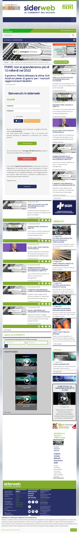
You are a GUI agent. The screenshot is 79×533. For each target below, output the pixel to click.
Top (12, 62)
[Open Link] (11, 7)
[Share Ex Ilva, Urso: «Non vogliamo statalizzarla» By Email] (39, 261)
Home (6, 62)
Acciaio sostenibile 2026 (61, 364)
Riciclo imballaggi (59, 436)
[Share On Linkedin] (42, 220)
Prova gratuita (27, 143)
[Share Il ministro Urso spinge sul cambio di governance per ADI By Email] (39, 304)
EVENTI (17, 501)
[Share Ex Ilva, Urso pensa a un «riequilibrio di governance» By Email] (39, 326)
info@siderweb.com (11, 510)
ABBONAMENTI (19, 502)
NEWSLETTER (19, 506)
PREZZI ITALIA (19, 496)
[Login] (6, 346)
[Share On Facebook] (49, 220)
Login (18, 121)
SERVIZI (18, 499)
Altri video (7, 412)
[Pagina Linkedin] (29, 502)
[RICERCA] (73, 35)
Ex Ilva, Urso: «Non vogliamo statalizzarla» (38, 248)
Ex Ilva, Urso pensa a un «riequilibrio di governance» (39, 311)
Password (10, 111)
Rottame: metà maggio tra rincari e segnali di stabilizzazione (62, 240)
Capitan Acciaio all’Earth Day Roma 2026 (58, 458)
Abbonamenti (27, 158)
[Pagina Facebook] (36, 502)
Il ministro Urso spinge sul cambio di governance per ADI (39, 290)
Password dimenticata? (33, 121)
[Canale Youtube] (29, 511)
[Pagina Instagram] (33, 502)
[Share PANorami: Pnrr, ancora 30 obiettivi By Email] (39, 241)
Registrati (27, 186)
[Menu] (73, 19)
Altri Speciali (57, 371)
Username (10, 106)
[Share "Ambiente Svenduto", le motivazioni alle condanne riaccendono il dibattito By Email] (39, 283)
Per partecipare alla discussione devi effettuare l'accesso (20, 339)
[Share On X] (46, 220)
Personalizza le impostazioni (10, 530)
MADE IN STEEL (19, 504)
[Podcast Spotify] (33, 511)
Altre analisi (57, 344)
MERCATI (18, 497)
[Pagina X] (29, 506)
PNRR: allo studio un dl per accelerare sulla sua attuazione (38, 206)
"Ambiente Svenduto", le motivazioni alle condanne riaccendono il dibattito (38, 269)
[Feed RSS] (36, 511)
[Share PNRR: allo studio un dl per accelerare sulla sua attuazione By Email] (39, 220)
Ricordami (17, 116)
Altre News (7, 330)
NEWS (17, 494)
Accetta (73, 530)
